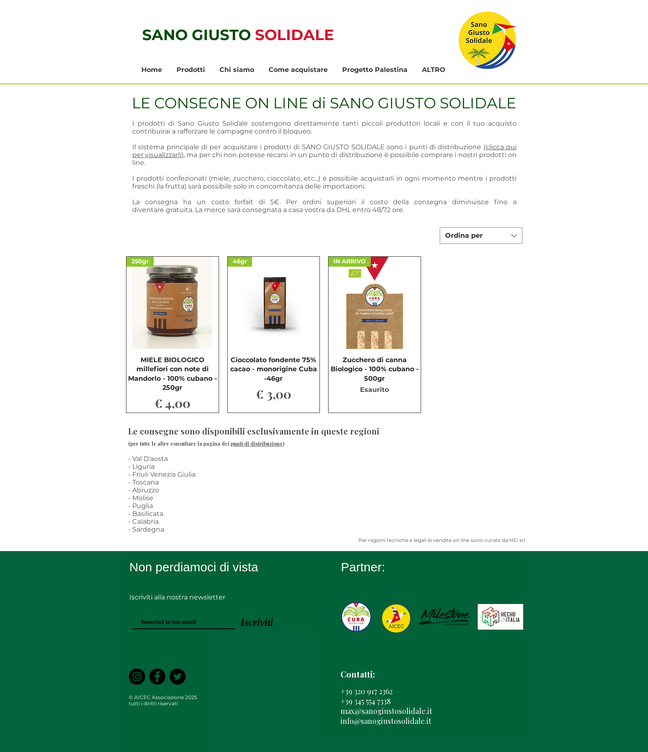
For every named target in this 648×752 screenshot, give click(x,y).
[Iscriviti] (257, 622)
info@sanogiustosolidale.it (386, 721)
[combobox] (481, 235)
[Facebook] (157, 676)
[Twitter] (177, 676)
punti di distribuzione (257, 443)
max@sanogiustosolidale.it (386, 711)
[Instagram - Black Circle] (137, 676)
